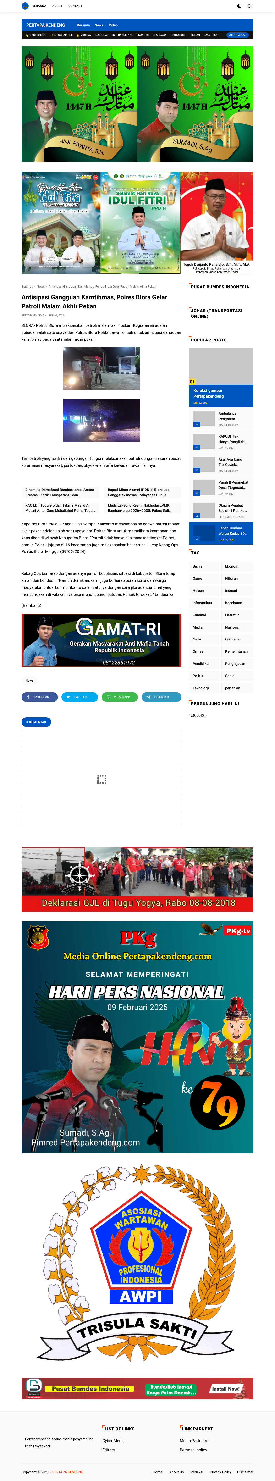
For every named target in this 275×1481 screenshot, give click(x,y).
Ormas (198, 651)
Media (198, 627)
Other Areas (237, 35)
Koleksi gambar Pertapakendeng (208, 393)
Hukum (198, 591)
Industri (231, 591)
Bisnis (198, 566)
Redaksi (197, 1472)
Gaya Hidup (211, 35)
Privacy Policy (220, 1472)
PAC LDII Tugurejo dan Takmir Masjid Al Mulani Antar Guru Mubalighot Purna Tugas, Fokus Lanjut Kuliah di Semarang (60, 508)
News (99, 25)
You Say (84, 35)
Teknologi (177, 35)
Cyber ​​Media (113, 1440)
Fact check (36, 35)
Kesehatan (233, 603)
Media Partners (193, 1440)
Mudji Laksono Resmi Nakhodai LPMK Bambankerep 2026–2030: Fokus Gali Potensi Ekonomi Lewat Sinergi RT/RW (139, 508)
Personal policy (193, 1450)
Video (113, 25)
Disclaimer (245, 1472)
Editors (108, 1450)
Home (157, 1472)
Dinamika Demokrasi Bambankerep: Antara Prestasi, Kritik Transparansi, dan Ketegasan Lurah (59, 493)
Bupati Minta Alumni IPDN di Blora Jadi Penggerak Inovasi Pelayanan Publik (139, 492)
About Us (176, 1472)
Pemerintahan (236, 651)
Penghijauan (235, 664)
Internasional (122, 35)
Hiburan (194, 35)
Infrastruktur (202, 603)
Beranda (39, 6)
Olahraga (159, 35)
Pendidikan (201, 664)
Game (197, 578)
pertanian (232, 688)
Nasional (101, 35)
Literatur (232, 615)
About (57, 6)
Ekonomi (143, 35)
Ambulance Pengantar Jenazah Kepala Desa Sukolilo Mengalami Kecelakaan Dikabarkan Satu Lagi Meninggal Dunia (232, 416)
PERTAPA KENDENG (45, 25)
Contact (75, 6)
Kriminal (199, 615)
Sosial (230, 676)
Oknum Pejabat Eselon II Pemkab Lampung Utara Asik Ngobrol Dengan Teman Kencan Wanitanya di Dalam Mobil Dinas (233, 508)
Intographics (61, 35)
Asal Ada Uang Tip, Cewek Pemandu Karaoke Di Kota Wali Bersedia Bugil (233, 462)
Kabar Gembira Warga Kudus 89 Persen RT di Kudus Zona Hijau (233, 531)
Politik (198, 676)
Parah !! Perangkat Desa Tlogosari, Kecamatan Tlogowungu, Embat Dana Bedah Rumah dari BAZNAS (233, 485)
